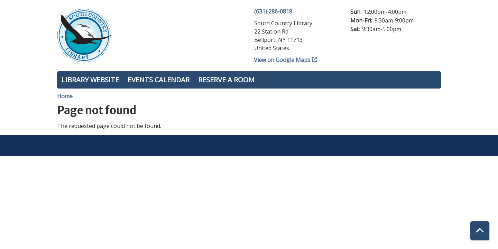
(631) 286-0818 (273, 11)
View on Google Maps (282, 60)
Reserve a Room (226, 79)
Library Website (90, 79)
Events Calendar (159, 79)
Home (65, 96)
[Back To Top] (479, 230)
